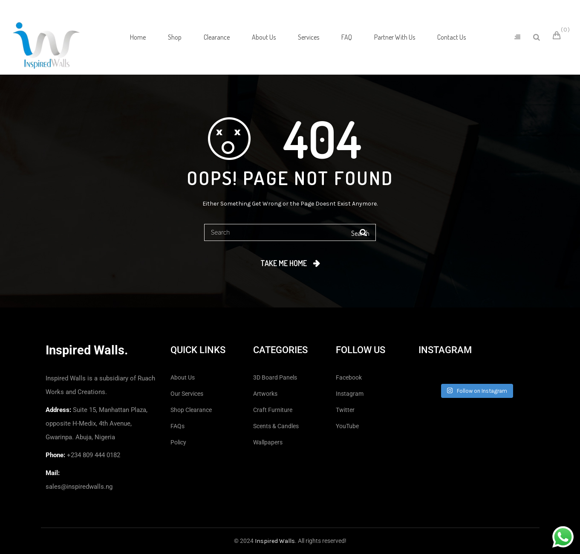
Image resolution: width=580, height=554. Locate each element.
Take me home (283, 263)
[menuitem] (138, 37)
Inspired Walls (275, 541)
